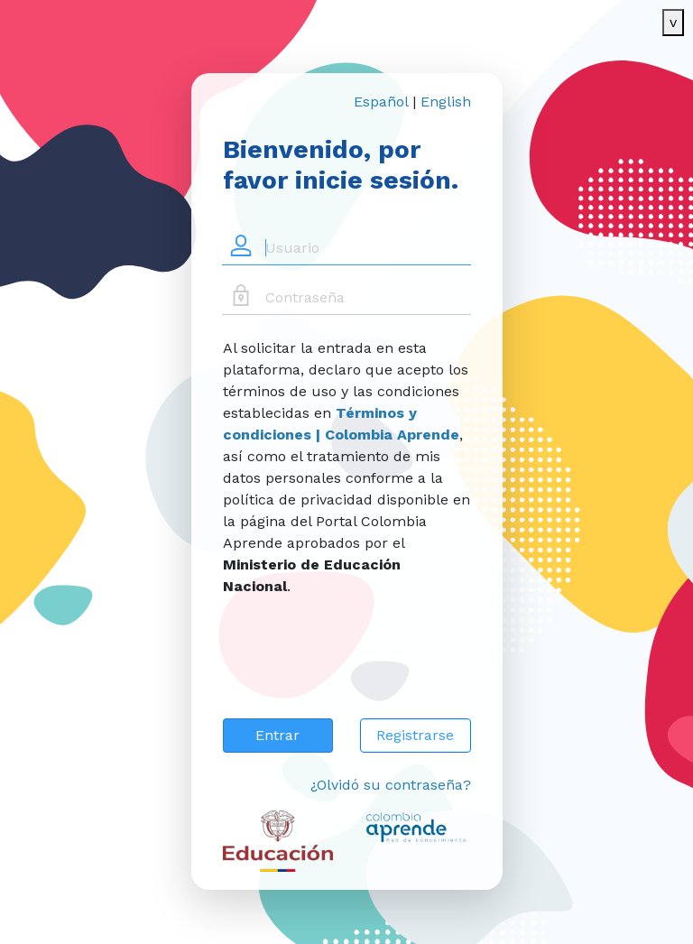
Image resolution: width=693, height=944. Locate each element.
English (445, 101)
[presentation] (360, 669)
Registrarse (415, 735)
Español (381, 101)
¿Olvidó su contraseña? (390, 784)
